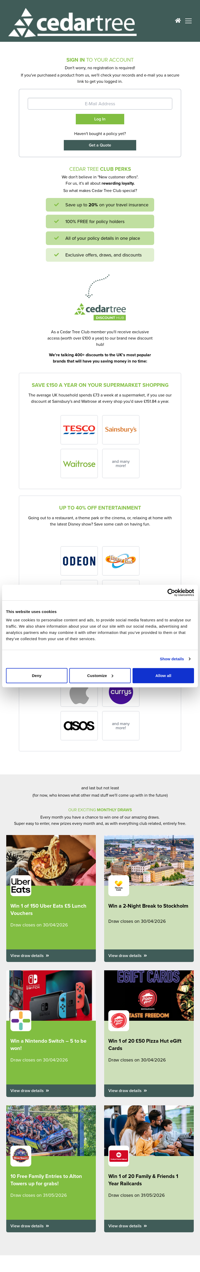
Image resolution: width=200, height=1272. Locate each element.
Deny (36, 675)
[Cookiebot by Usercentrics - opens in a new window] (171, 593)
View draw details (29, 955)
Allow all (163, 675)
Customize (100, 675)
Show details (172, 659)
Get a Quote (100, 145)
